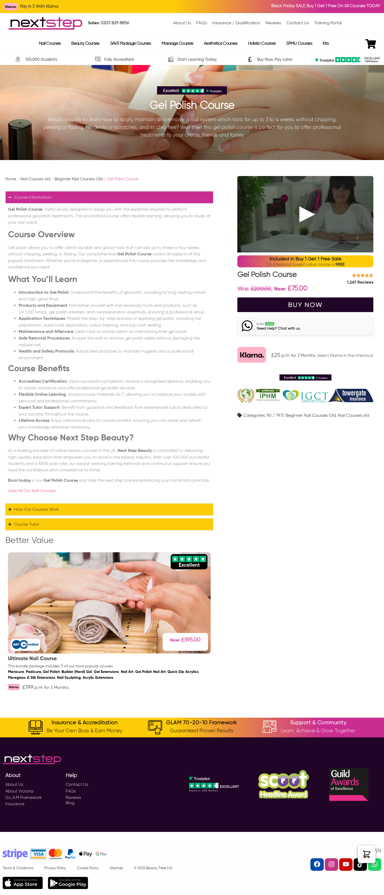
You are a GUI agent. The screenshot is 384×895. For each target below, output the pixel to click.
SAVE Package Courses (130, 43)
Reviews (73, 797)
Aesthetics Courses (220, 43)
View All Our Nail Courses (32, 490)
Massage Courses (177, 43)
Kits (326, 43)
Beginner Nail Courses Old (79, 179)
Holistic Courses (262, 43)
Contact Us (77, 784)
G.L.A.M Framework (23, 797)
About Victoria (19, 791)
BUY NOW (305, 305)
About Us (14, 784)
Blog (70, 802)
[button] (366, 854)
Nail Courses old (35, 179)
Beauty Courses (85, 43)
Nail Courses (50, 43)
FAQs (71, 791)
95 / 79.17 (275, 416)
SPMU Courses (299, 43)
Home (10, 179)
